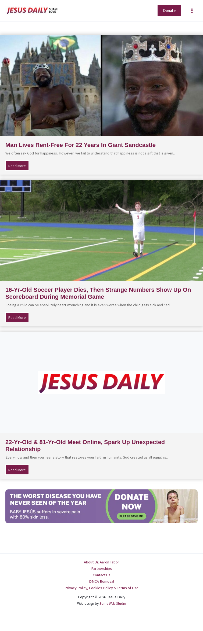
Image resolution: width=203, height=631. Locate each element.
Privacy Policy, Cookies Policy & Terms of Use (101, 587)
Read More (18, 165)
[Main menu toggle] (192, 10)
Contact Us (102, 575)
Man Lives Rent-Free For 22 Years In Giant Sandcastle (80, 145)
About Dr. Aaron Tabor (101, 562)
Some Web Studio (112, 603)
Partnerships (101, 568)
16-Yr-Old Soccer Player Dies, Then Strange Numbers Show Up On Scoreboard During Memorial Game (98, 293)
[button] (169, 10)
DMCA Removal (101, 581)
